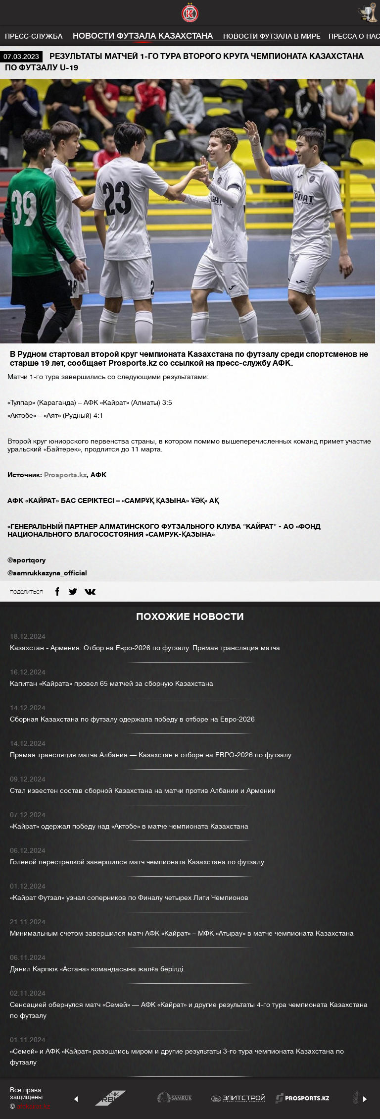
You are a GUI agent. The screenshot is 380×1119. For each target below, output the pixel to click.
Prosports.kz (65, 475)
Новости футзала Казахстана (143, 36)
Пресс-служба (33, 36)
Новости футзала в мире (272, 36)
